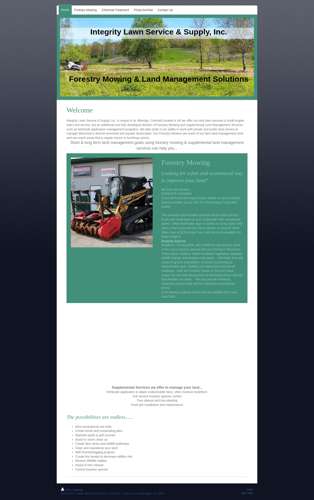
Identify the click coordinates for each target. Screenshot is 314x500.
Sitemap (78, 489)
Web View (247, 493)
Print (66, 489)
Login (250, 489)
